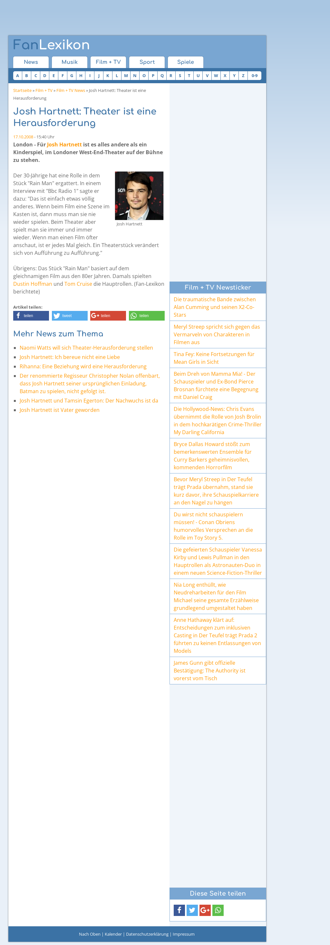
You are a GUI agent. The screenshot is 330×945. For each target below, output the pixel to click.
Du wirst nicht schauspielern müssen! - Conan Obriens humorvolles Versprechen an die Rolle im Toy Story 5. (213, 526)
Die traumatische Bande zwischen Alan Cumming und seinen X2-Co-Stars (215, 307)
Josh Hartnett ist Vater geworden (60, 409)
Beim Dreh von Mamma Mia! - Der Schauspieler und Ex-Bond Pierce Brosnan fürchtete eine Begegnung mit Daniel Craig (216, 385)
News (31, 62)
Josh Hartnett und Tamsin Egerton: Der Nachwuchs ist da (89, 400)
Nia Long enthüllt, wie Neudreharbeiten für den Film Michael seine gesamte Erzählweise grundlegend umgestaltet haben (216, 596)
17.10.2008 (23, 137)
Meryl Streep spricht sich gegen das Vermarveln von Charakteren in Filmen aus (217, 334)
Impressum (184, 934)
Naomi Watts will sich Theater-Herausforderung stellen (86, 347)
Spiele (185, 62)
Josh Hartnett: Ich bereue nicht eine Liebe (70, 357)
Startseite (22, 90)
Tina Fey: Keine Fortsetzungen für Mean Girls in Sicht (214, 358)
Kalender (113, 934)
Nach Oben (90, 934)
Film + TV (108, 62)
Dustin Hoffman (32, 283)
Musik (70, 62)
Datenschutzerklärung (147, 934)
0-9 (254, 75)
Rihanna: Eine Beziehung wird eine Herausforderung (83, 366)
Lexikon (51, 45)
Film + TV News (70, 90)
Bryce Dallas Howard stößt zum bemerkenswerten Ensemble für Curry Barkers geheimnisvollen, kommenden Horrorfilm (213, 456)
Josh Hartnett (64, 144)
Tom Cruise (78, 283)
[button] (31, 316)
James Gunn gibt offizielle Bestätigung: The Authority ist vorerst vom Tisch (210, 670)
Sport (147, 62)
